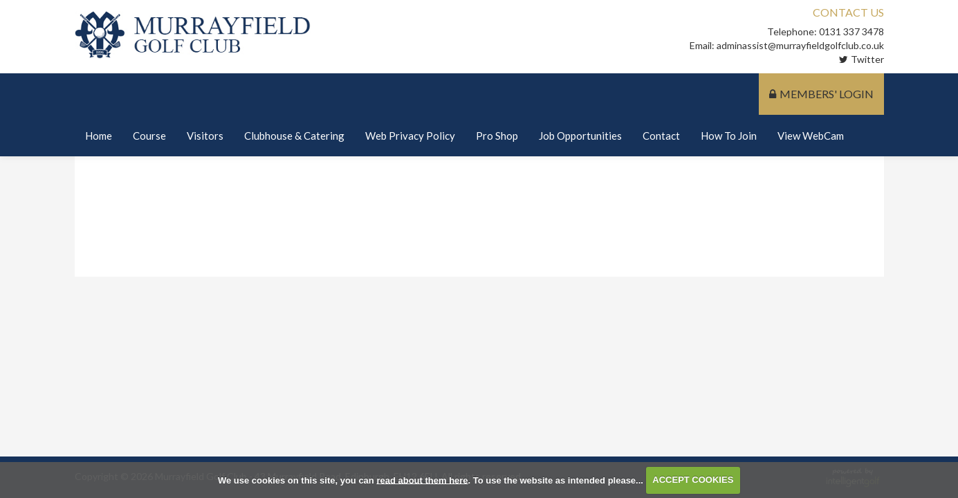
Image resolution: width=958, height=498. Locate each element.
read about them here (422, 479)
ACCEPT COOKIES (692, 479)
